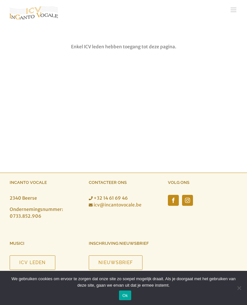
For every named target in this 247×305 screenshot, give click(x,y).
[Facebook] (173, 200)
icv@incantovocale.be (118, 205)
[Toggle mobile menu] (234, 9)
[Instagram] (187, 200)
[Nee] (239, 288)
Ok (125, 295)
